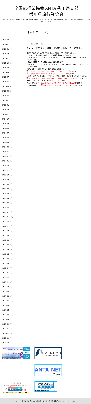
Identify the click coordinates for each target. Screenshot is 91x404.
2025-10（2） (7, 63)
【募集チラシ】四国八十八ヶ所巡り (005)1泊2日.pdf (49, 71)
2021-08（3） (7, 296)
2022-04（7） (7, 259)
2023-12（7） (7, 165)
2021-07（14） (8, 301)
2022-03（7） (7, 263)
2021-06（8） (7, 305)
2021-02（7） (7, 324)
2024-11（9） (7, 114)
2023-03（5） (7, 207)
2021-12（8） (7, 277)
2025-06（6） (7, 81)
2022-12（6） (7, 221)
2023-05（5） (7, 198)
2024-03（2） (7, 151)
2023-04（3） (7, 203)
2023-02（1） (7, 212)
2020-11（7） (7, 338)
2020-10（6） (7, 342)
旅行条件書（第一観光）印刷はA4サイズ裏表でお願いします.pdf (53, 78)
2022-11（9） (7, 226)
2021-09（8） (7, 291)
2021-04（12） (8, 315)
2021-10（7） (7, 287)
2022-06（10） (8, 249)
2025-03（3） (7, 95)
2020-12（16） (8, 333)
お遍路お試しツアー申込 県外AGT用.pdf (59, 85)
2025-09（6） (7, 67)
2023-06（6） (7, 193)
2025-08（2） (7, 72)
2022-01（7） (7, 273)
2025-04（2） (7, 91)
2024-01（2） (7, 161)
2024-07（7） (7, 133)
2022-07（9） (7, 245)
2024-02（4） (7, 156)
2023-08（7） (7, 184)
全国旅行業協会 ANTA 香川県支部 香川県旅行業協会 (46, 11)
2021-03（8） (7, 319)
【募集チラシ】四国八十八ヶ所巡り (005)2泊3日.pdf (49, 73)
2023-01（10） (8, 217)
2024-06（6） (7, 137)
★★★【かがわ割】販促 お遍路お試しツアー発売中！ (55, 47)
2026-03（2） (7, 39)
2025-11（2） (7, 58)
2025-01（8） (7, 105)
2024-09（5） (7, 123)
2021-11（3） (7, 282)
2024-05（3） (7, 142)
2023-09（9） (7, 179)
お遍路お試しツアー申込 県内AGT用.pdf (59, 83)
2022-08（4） (7, 240)
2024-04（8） (7, 147)
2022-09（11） (8, 235)
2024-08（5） (7, 128)
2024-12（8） (7, 109)
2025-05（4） (7, 86)
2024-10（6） (7, 119)
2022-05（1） (7, 254)
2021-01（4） (7, 329)
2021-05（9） (7, 310)
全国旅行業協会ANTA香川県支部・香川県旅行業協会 (40, 401)
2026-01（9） (7, 49)
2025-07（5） (7, 77)
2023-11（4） (7, 170)
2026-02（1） (7, 44)
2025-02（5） (7, 100)
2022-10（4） (7, 231)
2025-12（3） (7, 53)
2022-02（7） (7, 268)
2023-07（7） (7, 189)
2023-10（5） (7, 175)
